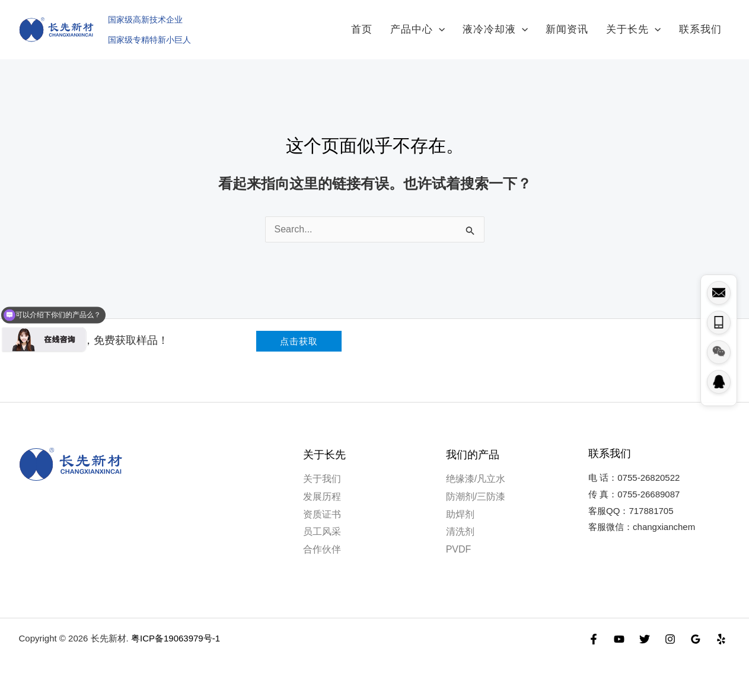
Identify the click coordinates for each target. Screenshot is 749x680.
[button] (299, 331)
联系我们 (703, 24)
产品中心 (444, 24)
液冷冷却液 (516, 24)
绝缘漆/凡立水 (475, 469)
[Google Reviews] (695, 629)
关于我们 (322, 469)
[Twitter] (644, 629)
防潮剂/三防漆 (475, 487)
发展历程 (322, 487)
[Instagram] (670, 629)
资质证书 (322, 505)
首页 (394, 24)
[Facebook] (593, 629)
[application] (465, 24)
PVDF (458, 540)
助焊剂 (460, 505)
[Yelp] (721, 629)
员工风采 (322, 522)
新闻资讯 (581, 24)
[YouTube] (619, 629)
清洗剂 (460, 522)
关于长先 (642, 24)
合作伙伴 (322, 540)
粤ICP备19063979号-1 (175, 629)
